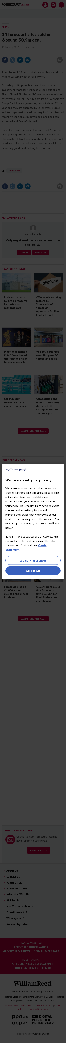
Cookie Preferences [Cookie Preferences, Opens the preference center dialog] (32, 560)
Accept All (33, 570)
